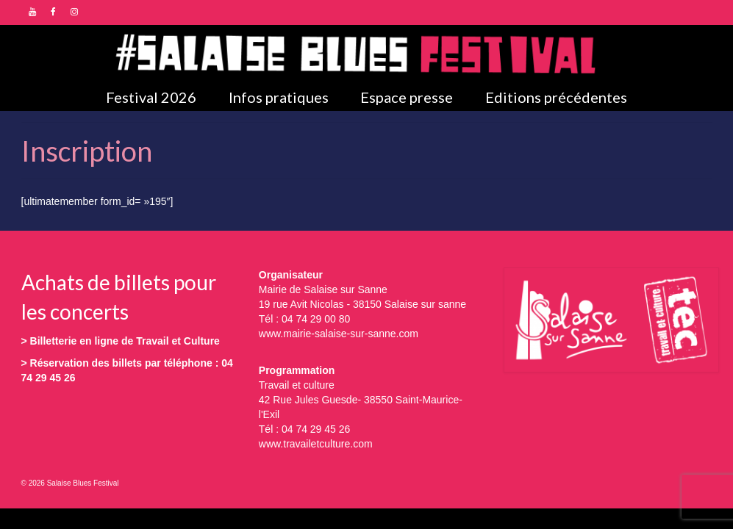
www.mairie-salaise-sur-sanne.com (338, 333)
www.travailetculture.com (316, 444)
